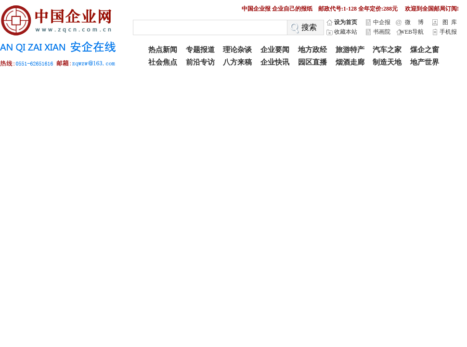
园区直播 (312, 62)
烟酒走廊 (350, 62)
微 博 (414, 22)
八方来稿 (237, 62)
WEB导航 (411, 31)
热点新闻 (162, 49)
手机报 (448, 31)
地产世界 (424, 62)
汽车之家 (387, 49)
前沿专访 (200, 62)
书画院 (381, 31)
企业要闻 (274, 49)
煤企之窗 (424, 49)
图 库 (449, 22)
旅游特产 (350, 49)
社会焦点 (162, 62)
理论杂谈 (237, 49)
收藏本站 (345, 31)
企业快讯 (274, 62)
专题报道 (200, 49)
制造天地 (387, 62)
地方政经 (312, 49)
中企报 (381, 22)
